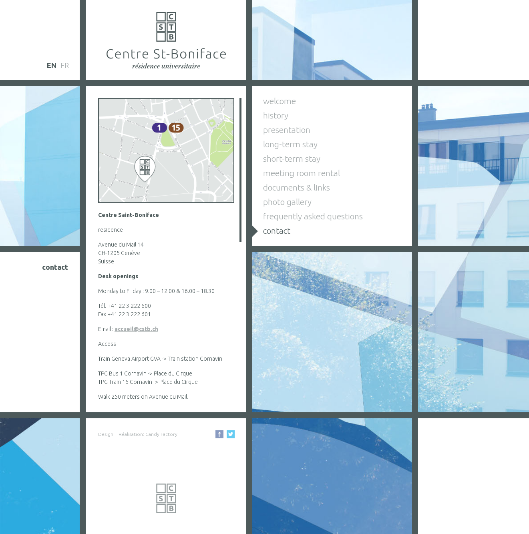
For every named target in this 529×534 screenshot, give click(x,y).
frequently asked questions (313, 216)
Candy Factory (161, 434)
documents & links (296, 187)
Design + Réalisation (120, 434)
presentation (286, 130)
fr (64, 65)
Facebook (219, 434)
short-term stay (291, 158)
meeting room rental (301, 173)
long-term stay (290, 144)
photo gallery (287, 202)
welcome (279, 101)
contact (276, 230)
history (275, 115)
